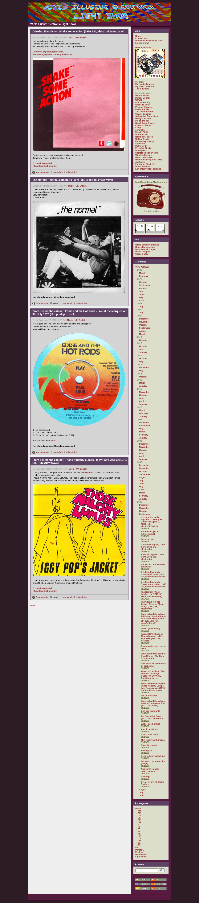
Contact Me (141, 38)
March (142, 273)
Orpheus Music (142, 105)
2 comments (40, 303)
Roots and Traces (144, 137)
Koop (138, 127)
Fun (137, 847)
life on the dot (142, 121)
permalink (58, 172)
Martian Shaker (142, 109)
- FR (138, 820)
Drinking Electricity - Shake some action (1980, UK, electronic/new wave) (154, 584)
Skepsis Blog (141, 254)
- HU (138, 822)
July (141, 291)
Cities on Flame (143, 125)
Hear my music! (143, 47)
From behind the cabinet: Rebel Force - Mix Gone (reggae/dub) (153, 656)
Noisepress (141, 150)
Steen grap (146, 750)
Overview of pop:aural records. (48, 52)
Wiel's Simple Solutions (147, 245)
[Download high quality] (45, 166)
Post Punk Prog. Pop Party (148, 160)
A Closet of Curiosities (146, 116)
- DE (138, 818)
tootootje (145, 776)
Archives (140, 262)
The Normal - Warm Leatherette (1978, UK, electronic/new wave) (152, 594)
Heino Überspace (143, 157)
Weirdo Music (142, 95)
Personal (139, 850)
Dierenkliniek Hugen (145, 249)
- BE (138, 813)
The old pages (142, 89)
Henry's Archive (143, 118)
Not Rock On (141, 134)
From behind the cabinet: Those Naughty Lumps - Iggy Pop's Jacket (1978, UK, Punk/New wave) (153, 686)
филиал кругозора (144, 141)
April (141, 300)
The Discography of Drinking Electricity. (52, 54)
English (83, 37)
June (141, 294)
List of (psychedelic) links (148, 169)
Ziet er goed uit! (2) (150, 628)
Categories (141, 803)
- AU (138, 811)
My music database (145, 84)
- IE (138, 824)
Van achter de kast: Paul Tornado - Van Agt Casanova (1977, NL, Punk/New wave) (153, 674)
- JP (138, 831)
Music (71, 37)
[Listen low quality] (42, 163)
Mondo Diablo (142, 132)
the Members (87, 472)
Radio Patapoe (142, 251)
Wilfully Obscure (143, 155)
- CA (138, 815)
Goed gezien (147, 539)
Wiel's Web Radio (149, 734)
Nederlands (141, 854)
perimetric (140, 130)
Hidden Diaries (142, 139)
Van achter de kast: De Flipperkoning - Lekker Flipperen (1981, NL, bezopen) (152, 637)
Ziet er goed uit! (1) (150, 724)
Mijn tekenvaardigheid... (153, 740)
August (142, 288)
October (143, 282)
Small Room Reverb (145, 123)
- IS (138, 827)
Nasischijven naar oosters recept (150, 770)
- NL (138, 834)
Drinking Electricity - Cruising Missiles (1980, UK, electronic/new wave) (153, 574)
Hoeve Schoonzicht (145, 247)
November (144, 322)
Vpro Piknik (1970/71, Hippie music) (151, 532)
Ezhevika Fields (143, 148)
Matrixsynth (141, 146)
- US (138, 838)
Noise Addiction (143, 166)
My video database (144, 86)
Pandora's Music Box (145, 164)
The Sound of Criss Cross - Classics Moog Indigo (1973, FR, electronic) (152, 605)
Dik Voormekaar (149, 696)
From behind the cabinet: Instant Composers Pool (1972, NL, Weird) (153, 703)
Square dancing (143, 114)
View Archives (142, 267)
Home (138, 36)
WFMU (138, 100)
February (143, 276)
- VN (138, 840)
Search (139, 864)
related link (71, 172)
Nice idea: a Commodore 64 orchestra (153, 664)
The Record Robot (144, 111)
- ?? (138, 845)
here (53, 440)
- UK (77, 37)
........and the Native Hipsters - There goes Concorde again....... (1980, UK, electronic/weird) (151, 521)
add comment (41, 172)
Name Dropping (149, 745)
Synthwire (140, 143)
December (144, 319)
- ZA (138, 843)
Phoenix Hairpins (143, 107)
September (144, 285)
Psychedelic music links (153, 756)
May (141, 297)
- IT (138, 829)
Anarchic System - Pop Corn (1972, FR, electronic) (152, 556)
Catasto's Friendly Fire (146, 153)
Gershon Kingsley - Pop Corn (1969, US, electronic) (153, 546)
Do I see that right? (150, 711)
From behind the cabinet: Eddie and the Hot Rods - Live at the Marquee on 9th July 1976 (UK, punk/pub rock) (153, 618)
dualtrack (140, 162)
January (143, 352)
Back (32, 605)
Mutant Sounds (142, 98)
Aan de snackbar (149, 729)
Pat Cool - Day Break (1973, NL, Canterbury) (152, 717)
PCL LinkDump (142, 102)
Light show (140, 857)
